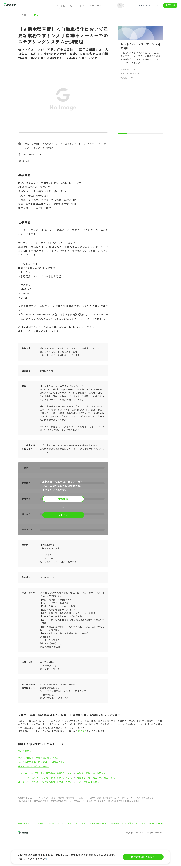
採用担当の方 (144, 5)
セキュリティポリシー (77, 823)
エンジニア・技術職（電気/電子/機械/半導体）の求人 (45, 773)
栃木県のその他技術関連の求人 (33, 766)
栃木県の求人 (25, 751)
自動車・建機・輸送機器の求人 (92, 773)
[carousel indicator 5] (158, 133)
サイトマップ (141, 823)
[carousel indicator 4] (149, 133)
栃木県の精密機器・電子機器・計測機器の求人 (41, 762)
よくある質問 (127, 823)
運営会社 (40, 823)
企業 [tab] (24, 15)
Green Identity (156, 823)
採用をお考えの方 (26, 823)
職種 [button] (62, 5)
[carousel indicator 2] (131, 133)
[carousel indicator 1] (122, 133)
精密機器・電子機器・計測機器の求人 (96, 777)
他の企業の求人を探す (143, 857)
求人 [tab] (36, 15)
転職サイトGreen (25, 798)
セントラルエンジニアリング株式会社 (137, 798)
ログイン (157, 5)
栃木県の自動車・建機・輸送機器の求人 (38, 757)
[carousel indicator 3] (140, 133)
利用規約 (115, 823)
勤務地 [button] (73, 5)
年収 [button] (81, 5)
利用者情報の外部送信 (99, 823)
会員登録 (170, 5)
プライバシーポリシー (55, 823)
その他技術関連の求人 (88, 782)
